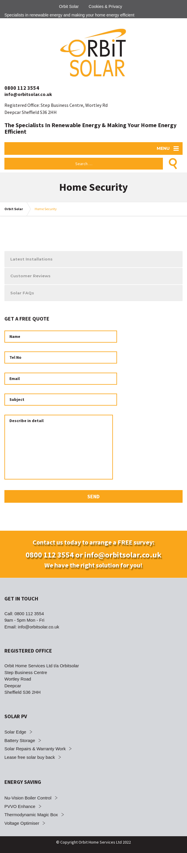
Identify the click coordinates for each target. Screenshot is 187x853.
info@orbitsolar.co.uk (28, 94)
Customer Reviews (30, 275)
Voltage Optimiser (21, 823)
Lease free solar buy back (29, 757)
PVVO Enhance (19, 806)
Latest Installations (31, 259)
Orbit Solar (69, 6)
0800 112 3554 (21, 87)
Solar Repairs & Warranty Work (35, 748)
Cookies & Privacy (105, 6)
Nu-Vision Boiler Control (27, 797)
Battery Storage (19, 740)
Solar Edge (15, 731)
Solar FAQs (22, 293)
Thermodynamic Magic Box (31, 814)
